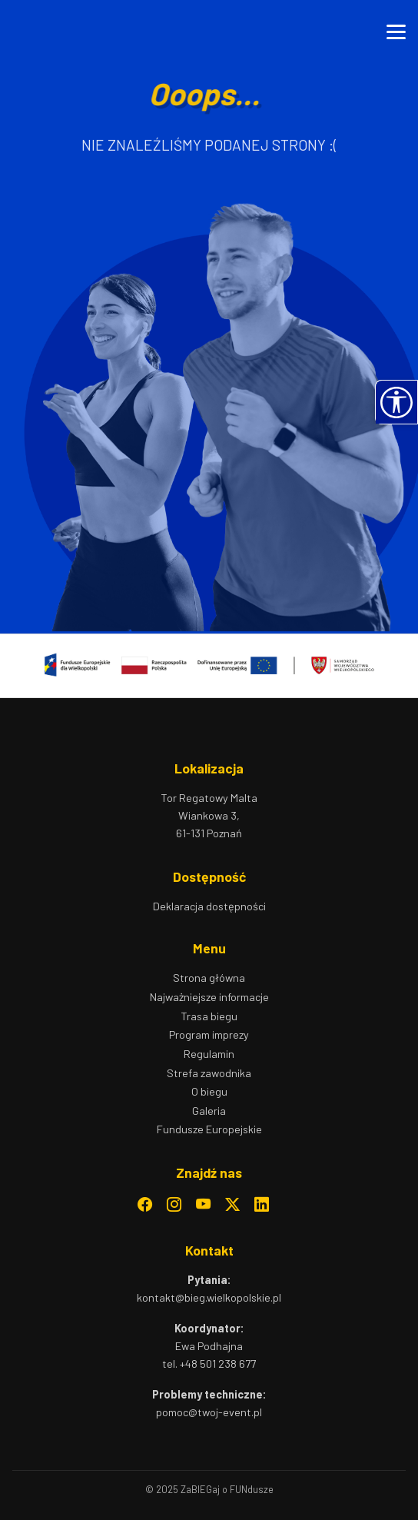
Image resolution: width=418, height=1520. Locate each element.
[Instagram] (174, 1205)
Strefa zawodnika (209, 1072)
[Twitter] (232, 1205)
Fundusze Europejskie (209, 1129)
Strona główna (209, 977)
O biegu (209, 1091)
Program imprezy (209, 1034)
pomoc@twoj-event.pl (209, 1412)
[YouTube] (203, 1205)
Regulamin (209, 1053)
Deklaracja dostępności (209, 906)
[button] (396, 402)
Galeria (209, 1110)
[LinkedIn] (261, 1205)
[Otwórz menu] (396, 32)
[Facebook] (145, 1205)
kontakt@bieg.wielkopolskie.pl (209, 1297)
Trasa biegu (209, 1016)
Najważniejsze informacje (209, 996)
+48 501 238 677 (218, 1363)
